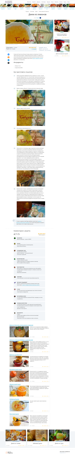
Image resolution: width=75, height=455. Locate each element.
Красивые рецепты (53, 8)
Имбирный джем (14, 399)
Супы (68, 2)
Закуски (48, 2)
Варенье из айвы (15, 8)
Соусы (65, 2)
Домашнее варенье (66, 8)
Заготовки (43, 2)
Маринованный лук (47, 8)
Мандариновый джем (16, 369)
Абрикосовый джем (15, 384)
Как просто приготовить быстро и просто (9, 452)
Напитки (56, 2)
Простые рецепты (28, 8)
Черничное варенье (9, 8)
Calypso (38, 17)
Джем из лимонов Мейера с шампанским (21, 340)
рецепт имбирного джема (38, 58)
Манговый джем (14, 414)
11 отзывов (34, 49)
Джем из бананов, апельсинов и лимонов (21, 325)
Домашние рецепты (59, 8)
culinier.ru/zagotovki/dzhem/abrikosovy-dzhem (30, 285)
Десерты (38, 2)
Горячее (34, 2)
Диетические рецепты (3, 8)
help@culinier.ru (63, 452)
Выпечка (29, 2)
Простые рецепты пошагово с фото (8, 2)
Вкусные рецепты (21, 8)
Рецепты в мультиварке (72, 8)
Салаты (60, 2)
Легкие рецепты (34, 8)
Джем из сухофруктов (16, 354)
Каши (52, 2)
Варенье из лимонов (41, 8)
